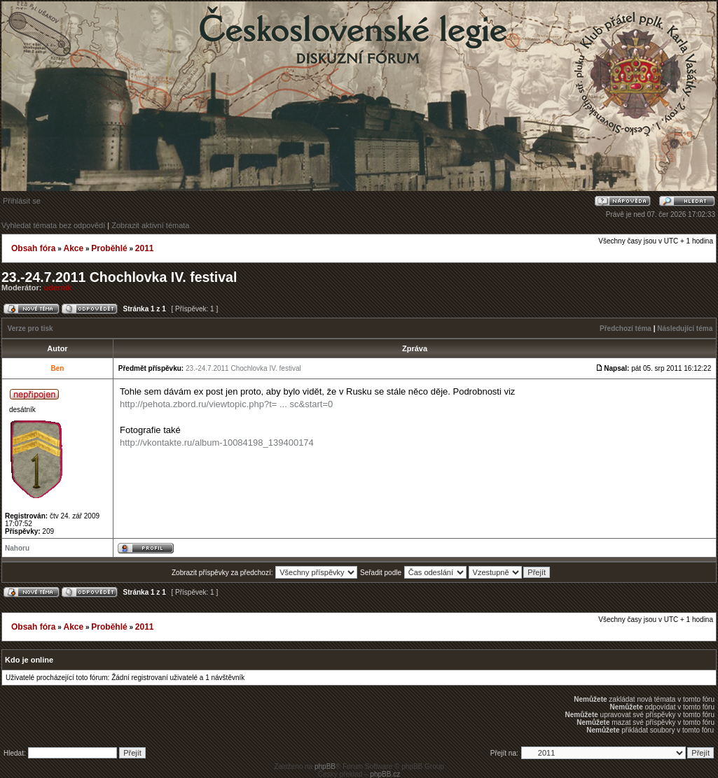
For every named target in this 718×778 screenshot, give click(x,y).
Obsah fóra (33, 248)
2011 (144, 248)
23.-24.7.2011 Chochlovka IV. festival (119, 277)
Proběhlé (109, 248)
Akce (73, 248)
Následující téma (684, 328)
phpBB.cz (385, 774)
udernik (58, 287)
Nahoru (17, 548)
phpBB (325, 766)
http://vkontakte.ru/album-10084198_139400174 (217, 442)
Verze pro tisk (30, 328)
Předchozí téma (625, 328)
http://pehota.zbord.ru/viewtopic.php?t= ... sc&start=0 (226, 404)
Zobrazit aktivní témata (150, 225)
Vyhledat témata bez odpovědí (53, 225)
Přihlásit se (22, 201)
